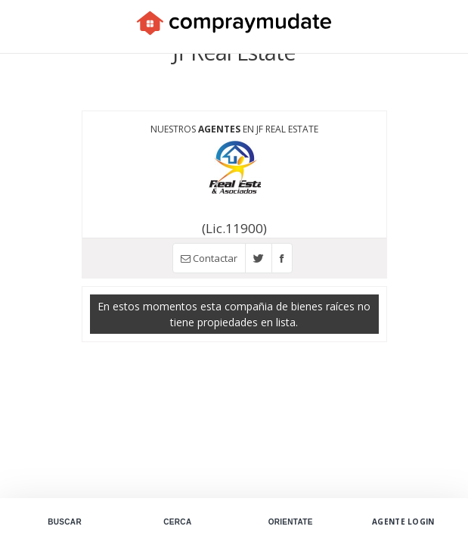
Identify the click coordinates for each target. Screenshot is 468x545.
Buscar (65, 522)
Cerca (177, 522)
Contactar (209, 258)
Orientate (290, 522)
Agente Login (403, 521)
